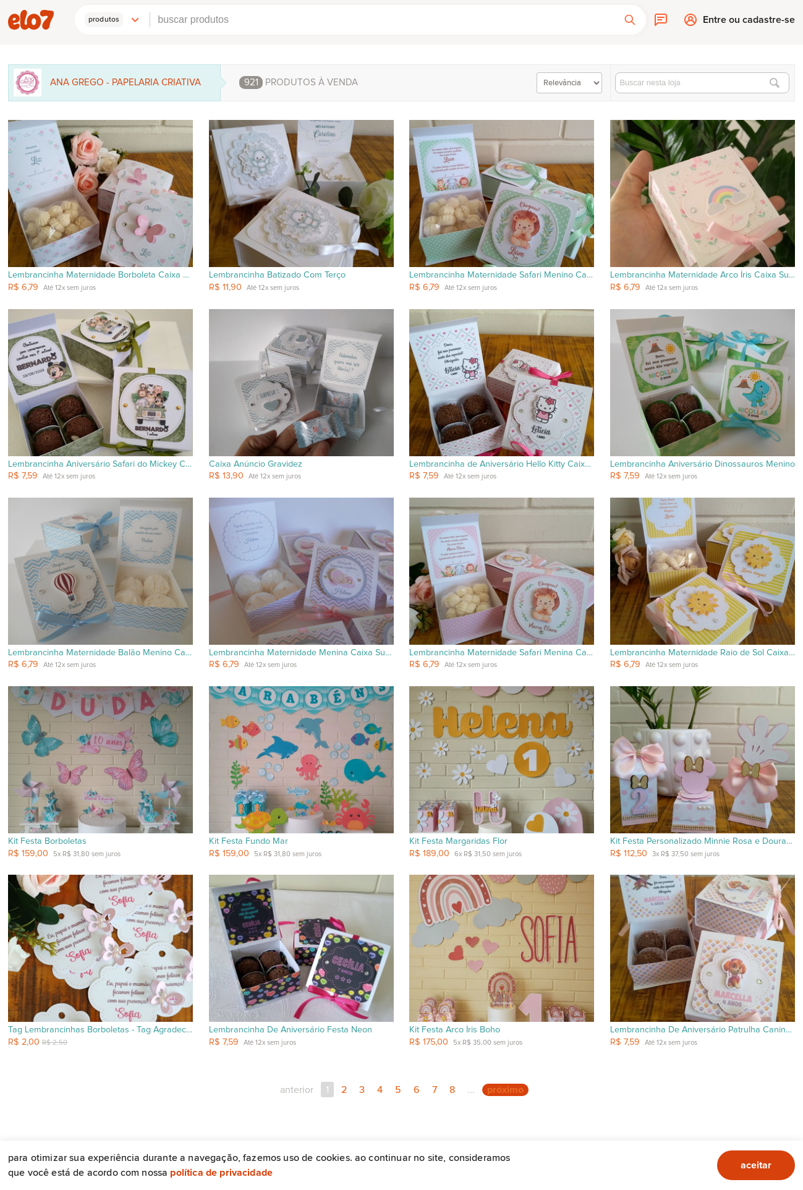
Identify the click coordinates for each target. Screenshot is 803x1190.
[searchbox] (382, 20)
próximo (505, 1090)
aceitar (756, 1165)
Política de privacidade (221, 1173)
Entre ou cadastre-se (749, 22)
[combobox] (382, 20)
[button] (112, 20)
